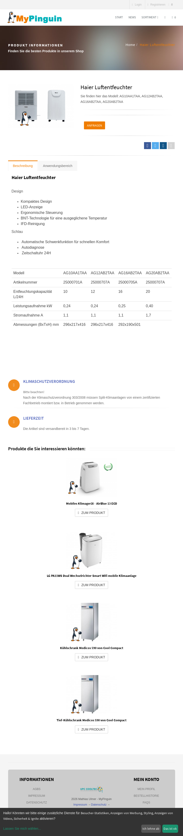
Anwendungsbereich (57, 166)
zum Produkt (91, 513)
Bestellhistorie (146, 795)
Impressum (36, 795)
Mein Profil (146, 789)
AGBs (36, 789)
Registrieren (156, 4)
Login (137, 4)
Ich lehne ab (150, 828)
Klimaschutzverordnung (49, 394)
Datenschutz (36, 802)
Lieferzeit (33, 426)
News (132, 17)
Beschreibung (23, 166)
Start (119, 17)
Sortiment (149, 17)
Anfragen (94, 125)
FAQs (146, 802)
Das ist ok (170, 828)
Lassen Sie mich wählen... (22, 828)
